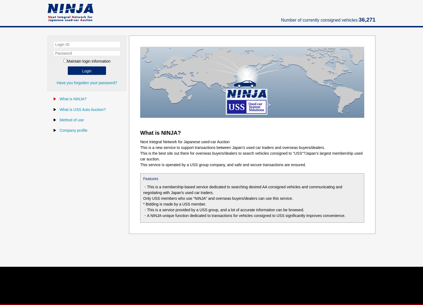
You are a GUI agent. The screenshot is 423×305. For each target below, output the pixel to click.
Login (87, 71)
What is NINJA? (73, 99)
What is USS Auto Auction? (83, 109)
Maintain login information (89, 61)
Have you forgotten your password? (87, 83)
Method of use (72, 120)
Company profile (73, 130)
